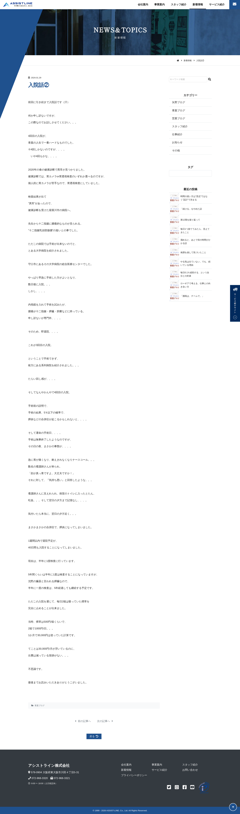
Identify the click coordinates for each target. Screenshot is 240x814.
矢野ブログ (178, 102)
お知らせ (177, 142)
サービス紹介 (217, 4)
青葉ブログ (40, 705)
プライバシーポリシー (134, 775)
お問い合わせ (190, 769)
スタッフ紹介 (178, 4)
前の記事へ (83, 721)
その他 (176, 150)
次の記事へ (105, 721)
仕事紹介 (177, 134)
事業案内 (159, 4)
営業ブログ (178, 118)
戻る (94, 736)
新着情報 (198, 4)
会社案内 (143, 4)
